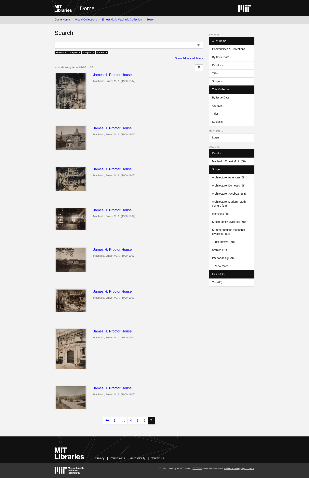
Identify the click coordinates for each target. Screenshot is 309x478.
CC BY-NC (197, 468)
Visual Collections (86, 19)
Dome (87, 8)
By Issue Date (220, 57)
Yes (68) (217, 282)
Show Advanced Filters (189, 58)
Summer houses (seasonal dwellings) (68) (228, 231)
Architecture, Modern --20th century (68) (229, 203)
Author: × (102, 52)
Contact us (157, 458)
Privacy (99, 458)
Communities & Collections (228, 49)
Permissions (117, 458)
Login (215, 137)
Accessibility (137, 458)
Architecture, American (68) (229, 177)
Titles (215, 73)
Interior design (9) (223, 258)
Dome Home (62, 19)
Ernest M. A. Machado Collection (122, 19)
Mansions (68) (221, 213)
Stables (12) (219, 250)
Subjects (217, 81)
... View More (220, 266)
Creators (217, 65)
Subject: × (61, 52)
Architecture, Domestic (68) (229, 185)
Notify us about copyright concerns (239, 468)
